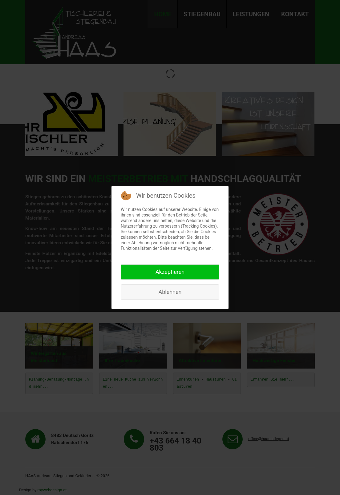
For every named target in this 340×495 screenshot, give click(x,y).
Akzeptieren (170, 272)
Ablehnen (169, 292)
